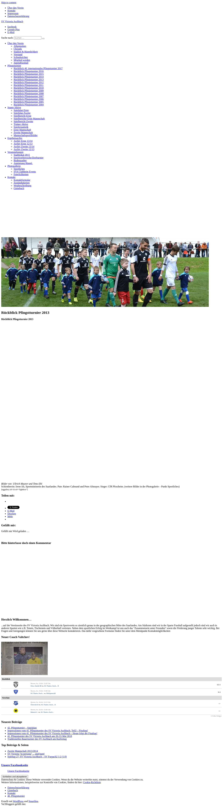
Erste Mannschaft (22, 129)
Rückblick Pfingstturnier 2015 (29, 74)
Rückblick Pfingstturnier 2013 (29, 79)
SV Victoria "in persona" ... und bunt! (26, 754)
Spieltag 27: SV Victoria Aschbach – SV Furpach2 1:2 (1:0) (37, 756)
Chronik (18, 49)
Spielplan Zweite (22, 113)
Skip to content (8, 2)
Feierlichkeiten (21, 174)
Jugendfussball (21, 63)
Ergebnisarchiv (14, 138)
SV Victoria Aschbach (12, 21)
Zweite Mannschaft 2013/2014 (22, 751)
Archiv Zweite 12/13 (24, 149)
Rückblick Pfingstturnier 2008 (29, 93)
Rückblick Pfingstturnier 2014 (29, 76)
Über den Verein (15, 8)
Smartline (33, 801)
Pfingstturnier (14, 65)
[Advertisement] (111, 214)
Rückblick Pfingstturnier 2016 (29, 71)
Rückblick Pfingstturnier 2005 (29, 102)
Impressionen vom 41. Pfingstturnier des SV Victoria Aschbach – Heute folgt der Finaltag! (52, 733)
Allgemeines (20, 46)
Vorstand (18, 54)
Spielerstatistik (21, 127)
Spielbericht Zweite (23, 121)
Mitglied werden (22, 60)
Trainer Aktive (21, 124)
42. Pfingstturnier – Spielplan (22, 727)
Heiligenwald (50, 693)
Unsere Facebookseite (14, 765)
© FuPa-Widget (216, 716)
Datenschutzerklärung (18, 16)
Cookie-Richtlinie (92, 782)
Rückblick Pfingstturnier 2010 (29, 88)
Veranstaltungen (15, 152)
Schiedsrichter (21, 57)
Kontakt (11, 10)
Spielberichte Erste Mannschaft (29, 118)
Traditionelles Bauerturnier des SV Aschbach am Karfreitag (37, 739)
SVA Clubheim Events (25, 171)
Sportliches (19, 169)
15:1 (219, 685)
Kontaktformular (22, 180)
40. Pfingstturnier (16, 796)
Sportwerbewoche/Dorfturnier (29, 157)
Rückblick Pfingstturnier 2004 (29, 104)
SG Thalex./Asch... (37, 693)
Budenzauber (20, 160)
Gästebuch (19, 188)
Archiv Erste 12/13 (23, 143)
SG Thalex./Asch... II (51, 686)
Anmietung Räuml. (23, 163)
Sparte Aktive (14, 107)
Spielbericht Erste (22, 116)
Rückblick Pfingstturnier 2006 (29, 99)
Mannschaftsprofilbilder (26, 135)
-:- (220, 703)
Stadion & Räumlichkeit (26, 51)
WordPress (18, 801)
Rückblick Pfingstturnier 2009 (29, 90)
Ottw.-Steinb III (36, 686)
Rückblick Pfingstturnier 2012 (29, 82)
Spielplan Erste (21, 110)
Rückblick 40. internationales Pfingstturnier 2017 (38, 68)
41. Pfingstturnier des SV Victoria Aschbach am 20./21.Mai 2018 (39, 736)
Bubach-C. (34, 712)
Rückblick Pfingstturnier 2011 (29, 85)
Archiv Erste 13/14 (23, 141)
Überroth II (34, 705)
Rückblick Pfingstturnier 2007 (29, 96)
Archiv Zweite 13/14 (24, 146)
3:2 (219, 692)
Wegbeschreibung (22, 185)
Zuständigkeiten (22, 182)
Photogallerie (14, 166)
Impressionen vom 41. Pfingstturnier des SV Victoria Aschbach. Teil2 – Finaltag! (47, 730)
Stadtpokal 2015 (22, 155)
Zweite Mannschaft (23, 132)
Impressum (12, 13)
